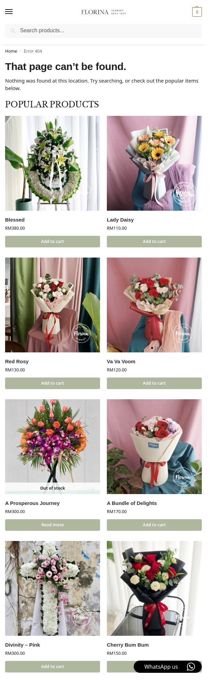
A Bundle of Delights (132, 503)
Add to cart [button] (52, 241)
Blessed (15, 220)
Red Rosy (17, 361)
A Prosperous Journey (32, 503)
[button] (196, 12)
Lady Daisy (120, 220)
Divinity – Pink (22, 645)
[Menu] (15, 12)
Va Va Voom (121, 361)
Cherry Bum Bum (128, 645)
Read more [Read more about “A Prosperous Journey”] (53, 525)
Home (11, 51)
